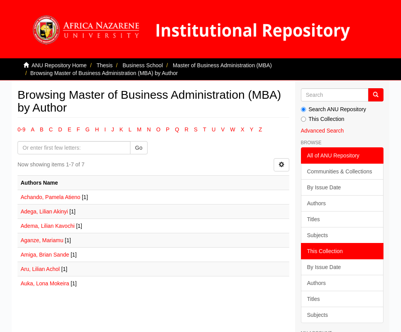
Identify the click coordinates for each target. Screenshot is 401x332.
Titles (313, 219)
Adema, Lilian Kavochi (48, 226)
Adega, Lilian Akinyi (44, 211)
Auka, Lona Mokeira (45, 283)
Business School (143, 65)
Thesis (105, 65)
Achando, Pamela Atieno (50, 197)
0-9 (21, 129)
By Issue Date (324, 187)
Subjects (317, 235)
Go (138, 148)
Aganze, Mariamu (42, 240)
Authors (316, 203)
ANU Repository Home (59, 65)
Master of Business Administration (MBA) (222, 65)
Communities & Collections (339, 171)
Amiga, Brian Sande (45, 255)
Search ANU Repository (333, 109)
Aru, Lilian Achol (40, 269)
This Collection (323, 119)
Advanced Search (322, 131)
